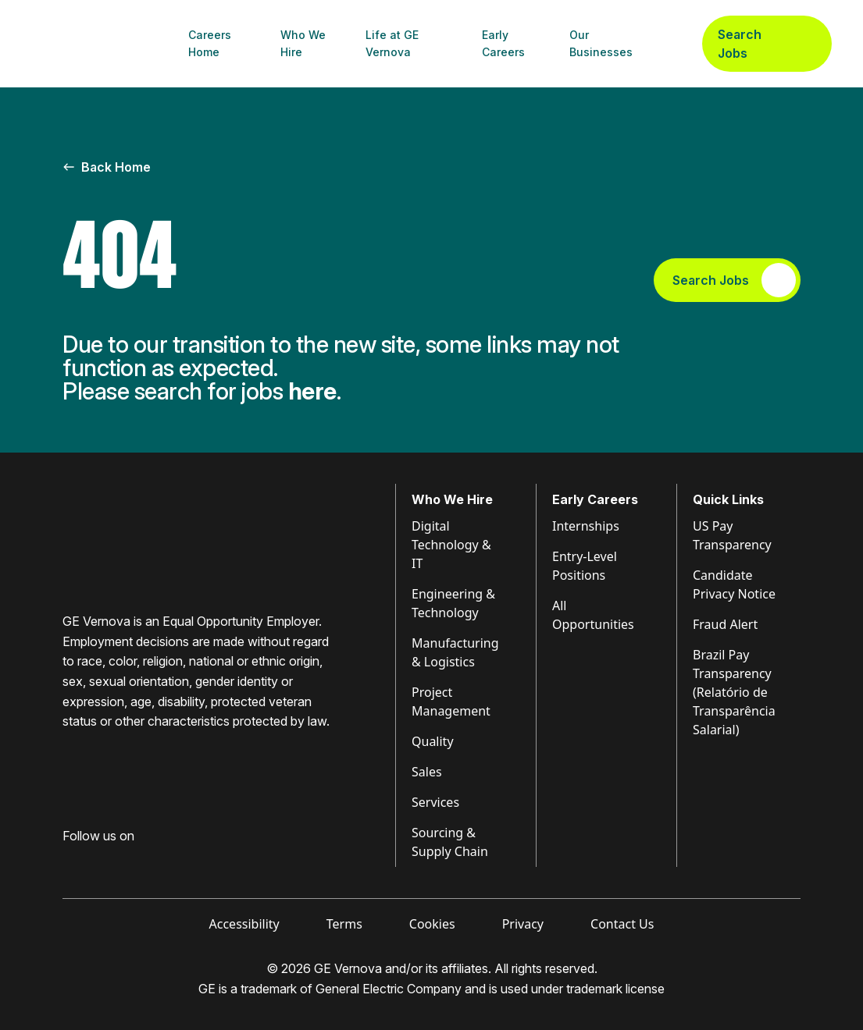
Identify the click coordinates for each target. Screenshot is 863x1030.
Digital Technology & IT (451, 544)
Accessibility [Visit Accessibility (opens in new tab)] (244, 923)
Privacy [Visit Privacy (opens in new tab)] (523, 923)
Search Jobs (767, 44)
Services (435, 802)
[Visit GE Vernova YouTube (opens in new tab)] (156, 860)
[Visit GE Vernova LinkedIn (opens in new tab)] (97, 860)
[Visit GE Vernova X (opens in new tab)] (186, 860)
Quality (433, 741)
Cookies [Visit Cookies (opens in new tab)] (432, 923)
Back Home (106, 167)
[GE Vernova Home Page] (105, 43)
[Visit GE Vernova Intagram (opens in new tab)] (125, 860)
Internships (585, 526)
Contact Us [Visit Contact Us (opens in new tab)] (622, 923)
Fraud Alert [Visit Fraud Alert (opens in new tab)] (725, 624)
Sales (427, 771)
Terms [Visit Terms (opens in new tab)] (344, 923)
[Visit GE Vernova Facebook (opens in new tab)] (68, 860)
